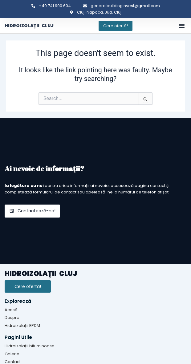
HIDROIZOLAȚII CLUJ (29, 26)
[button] (181, 25)
